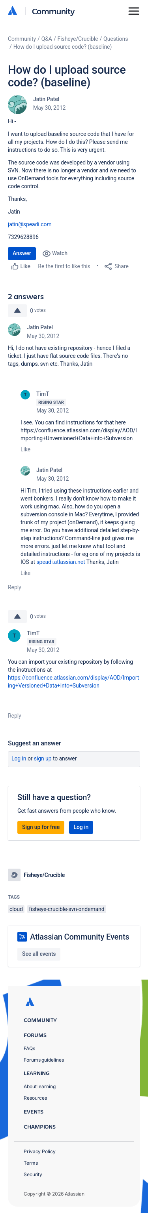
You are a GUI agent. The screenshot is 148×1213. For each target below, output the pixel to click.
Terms (31, 1163)
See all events (39, 954)
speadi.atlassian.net (60, 562)
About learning (40, 1086)
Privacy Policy (40, 1151)
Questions (115, 39)
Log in (18, 758)
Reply (14, 587)
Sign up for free (41, 827)
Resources (35, 1098)
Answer (22, 253)
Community (53, 11)
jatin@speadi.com (30, 224)
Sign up (43, 758)
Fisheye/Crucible (78, 39)
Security (33, 1174)
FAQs (29, 1048)
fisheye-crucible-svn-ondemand (66, 909)
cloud (16, 909)
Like (25, 449)
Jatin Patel (46, 99)
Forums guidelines (44, 1060)
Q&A (46, 39)
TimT (42, 394)
